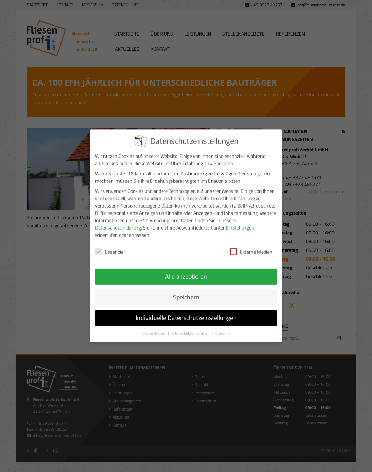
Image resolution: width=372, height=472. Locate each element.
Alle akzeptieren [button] (186, 271)
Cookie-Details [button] (154, 327)
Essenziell (110, 245)
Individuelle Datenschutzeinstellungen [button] (186, 312)
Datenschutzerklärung (118, 222)
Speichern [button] (186, 291)
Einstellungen (240, 222)
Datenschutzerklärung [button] (189, 327)
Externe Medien (251, 245)
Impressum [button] (220, 327)
